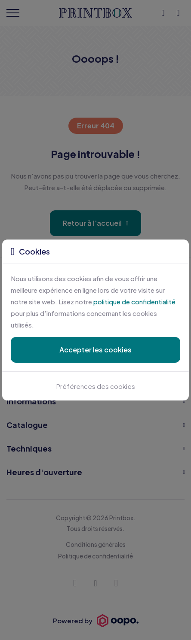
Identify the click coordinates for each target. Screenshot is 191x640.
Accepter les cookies (95, 349)
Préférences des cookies (95, 386)
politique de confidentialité (134, 301)
